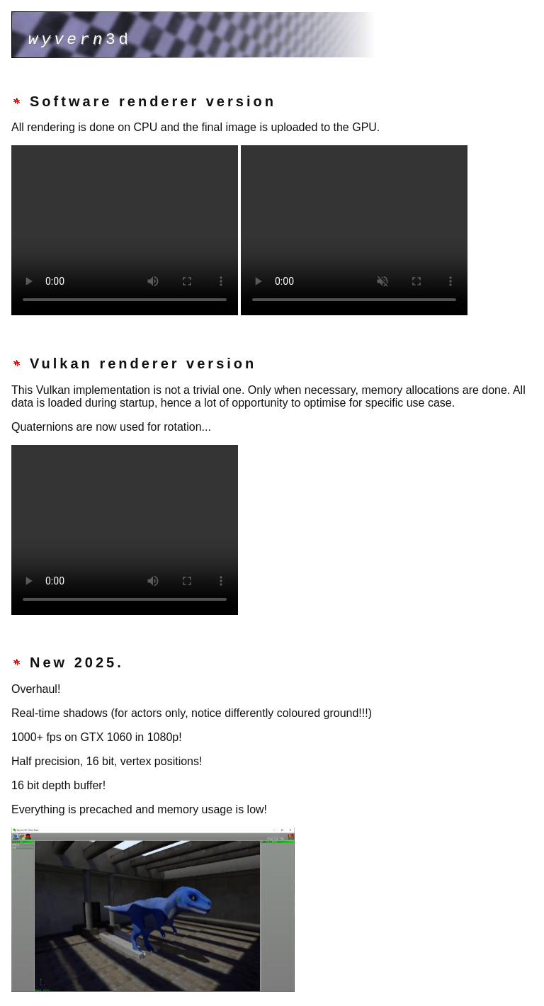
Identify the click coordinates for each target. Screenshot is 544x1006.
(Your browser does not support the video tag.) (124, 230)
